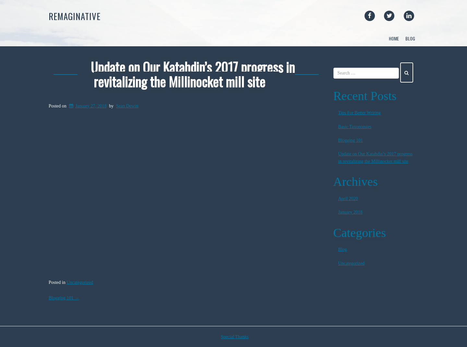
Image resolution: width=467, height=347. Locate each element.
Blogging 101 (64, 298)
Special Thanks (235, 336)
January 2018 (350, 212)
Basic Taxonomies (355, 126)
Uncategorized (79, 282)
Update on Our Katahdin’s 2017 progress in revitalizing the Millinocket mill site (193, 74)
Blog (410, 38)
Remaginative (75, 16)
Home (394, 38)
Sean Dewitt (127, 106)
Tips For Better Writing (359, 112)
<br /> (186, 194)
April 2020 (348, 198)
